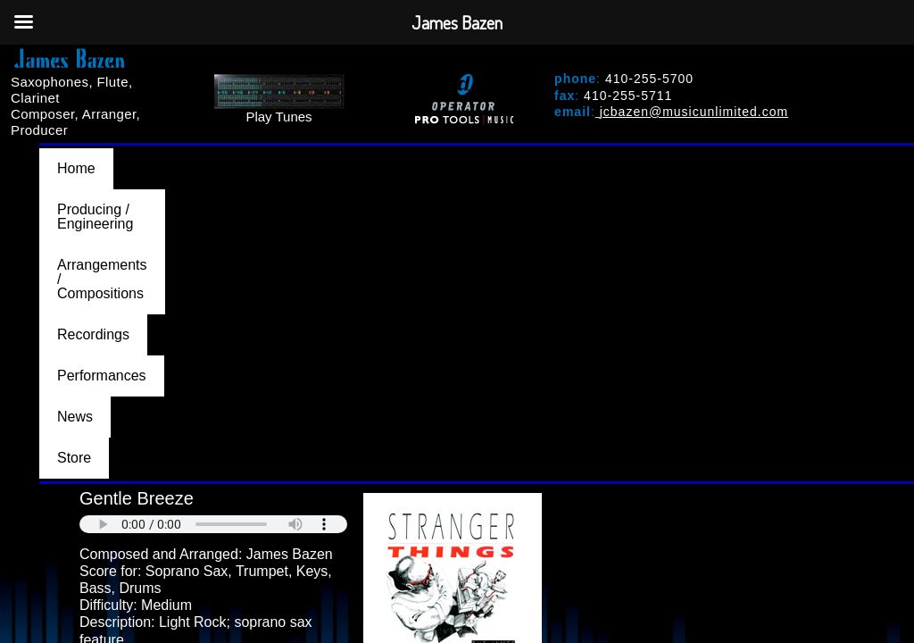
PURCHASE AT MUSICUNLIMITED (202, 356)
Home (76, 155)
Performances (695, 155)
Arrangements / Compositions (413, 155)
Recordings (579, 155)
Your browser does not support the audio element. (213, 208)
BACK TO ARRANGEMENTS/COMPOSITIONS (206, 389)
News (793, 155)
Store (864, 155)
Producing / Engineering (207, 155)
